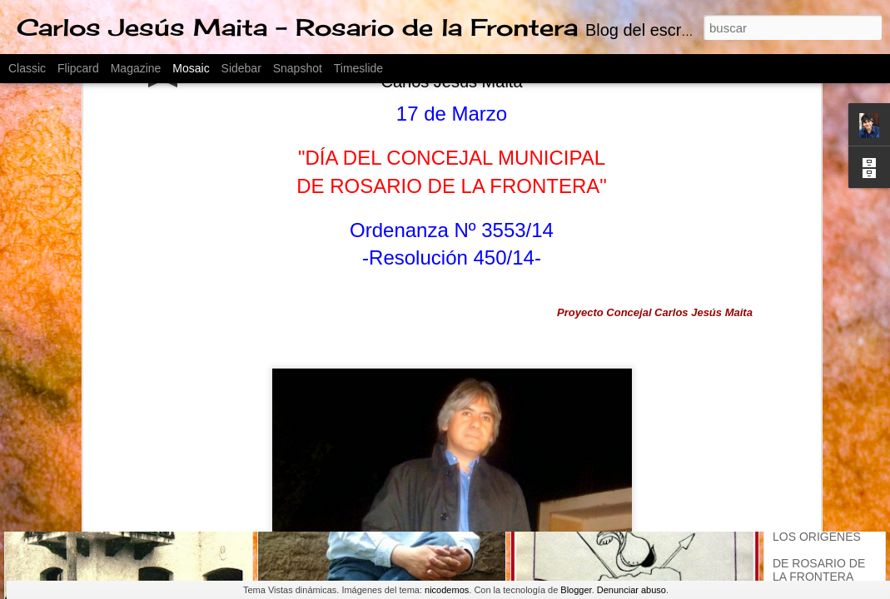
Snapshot (297, 68)
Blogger (575, 590)
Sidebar (241, 68)
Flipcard (78, 68)
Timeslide (358, 68)
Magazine (136, 68)
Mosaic (190, 68)
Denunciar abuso (631, 590)
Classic (27, 68)
